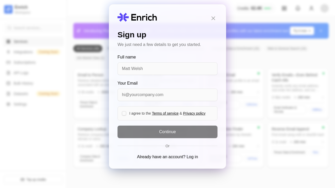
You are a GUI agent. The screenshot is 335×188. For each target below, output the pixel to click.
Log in (192, 157)
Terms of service (165, 113)
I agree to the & (167, 113)
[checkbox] (124, 113)
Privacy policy (194, 113)
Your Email (128, 83)
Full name (127, 57)
